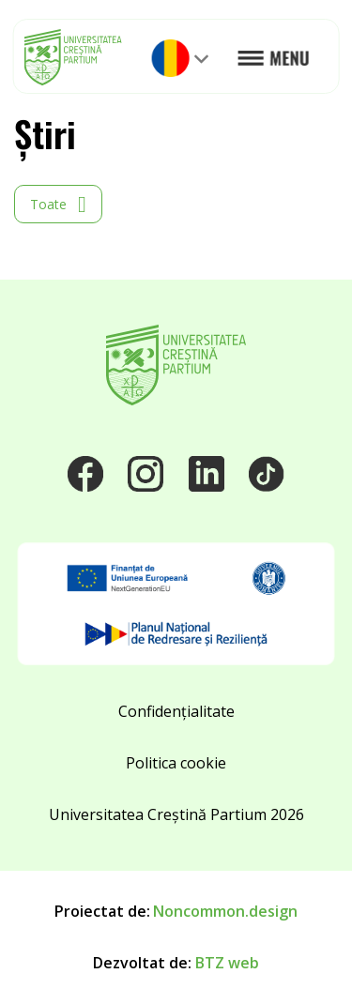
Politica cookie (176, 763)
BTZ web (227, 962)
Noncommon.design (225, 911)
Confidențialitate (176, 711)
